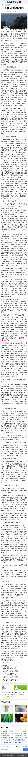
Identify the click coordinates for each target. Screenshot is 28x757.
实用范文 (7, 5)
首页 (2, 5)
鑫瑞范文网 (12, 755)
